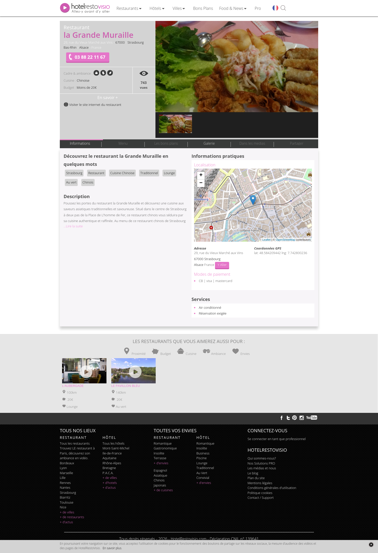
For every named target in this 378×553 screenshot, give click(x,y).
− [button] (201, 183)
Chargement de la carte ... (252, 205)
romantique (163, 443)
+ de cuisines (163, 490)
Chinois (88, 182)
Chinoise (83, 80)
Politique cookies (260, 492)
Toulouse (66, 502)
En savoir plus (112, 548)
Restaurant (96, 173)
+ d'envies (161, 463)
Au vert (71, 182)
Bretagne (109, 468)
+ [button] (201, 175)
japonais (160, 485)
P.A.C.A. (108, 473)
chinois (159, 480)
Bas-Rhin (70, 47)
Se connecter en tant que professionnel (277, 439)
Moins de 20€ (87, 87)
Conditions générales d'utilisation (272, 487)
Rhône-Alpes (111, 463)
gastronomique (165, 448)
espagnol (160, 470)
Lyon (63, 468)
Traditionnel (149, 173)
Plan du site (256, 478)
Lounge (169, 173)
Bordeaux (67, 463)
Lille (63, 477)
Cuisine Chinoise (122, 173)
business (202, 453)
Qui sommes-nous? (262, 458)
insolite (159, 453)
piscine (201, 458)
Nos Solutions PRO (261, 463)
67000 (120, 42)
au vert (201, 473)
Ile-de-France (112, 453)
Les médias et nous (262, 468)
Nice (63, 507)
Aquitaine (109, 458)
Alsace (84, 47)
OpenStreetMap (285, 239)
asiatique (160, 475)
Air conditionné (210, 307)
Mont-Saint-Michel (115, 448)
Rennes (65, 482)
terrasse (160, 458)
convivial (202, 477)
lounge (201, 463)
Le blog (253, 473)
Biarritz (65, 497)
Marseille (66, 473)
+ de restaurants (72, 517)
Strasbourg (135, 42)
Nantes (65, 487)
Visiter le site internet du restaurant (92, 104)
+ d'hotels (109, 482)
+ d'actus (66, 522)
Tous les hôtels (113, 443)
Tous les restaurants (75, 443)
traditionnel (205, 468)
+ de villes (67, 512)
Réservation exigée (213, 313)
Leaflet (266, 239)
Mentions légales (260, 483)
